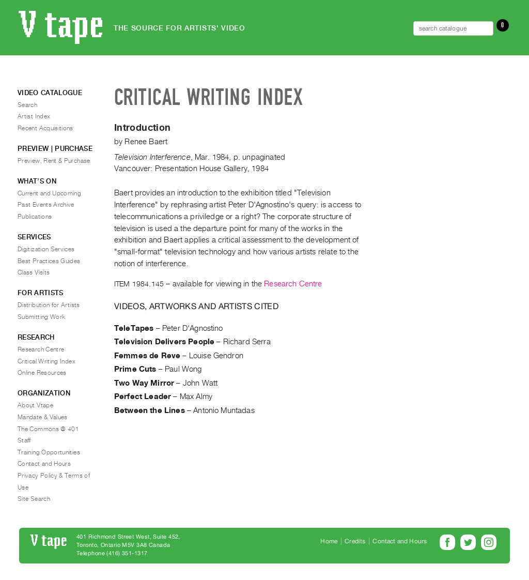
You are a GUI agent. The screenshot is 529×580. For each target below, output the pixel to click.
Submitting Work (41, 316)
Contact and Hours (44, 463)
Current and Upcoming (49, 193)
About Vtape (35, 405)
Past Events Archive (46, 204)
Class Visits (34, 272)
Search (27, 105)
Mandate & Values (43, 417)
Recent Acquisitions (45, 128)
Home (328, 541)
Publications (35, 216)
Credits (355, 541)
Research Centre (293, 284)
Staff (24, 440)
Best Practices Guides (49, 261)
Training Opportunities (49, 452)
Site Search (34, 498)
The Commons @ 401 (48, 429)
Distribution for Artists (49, 305)
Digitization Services (46, 249)
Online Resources (42, 372)
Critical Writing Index (46, 361)
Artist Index (34, 116)
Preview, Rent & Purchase (54, 160)
